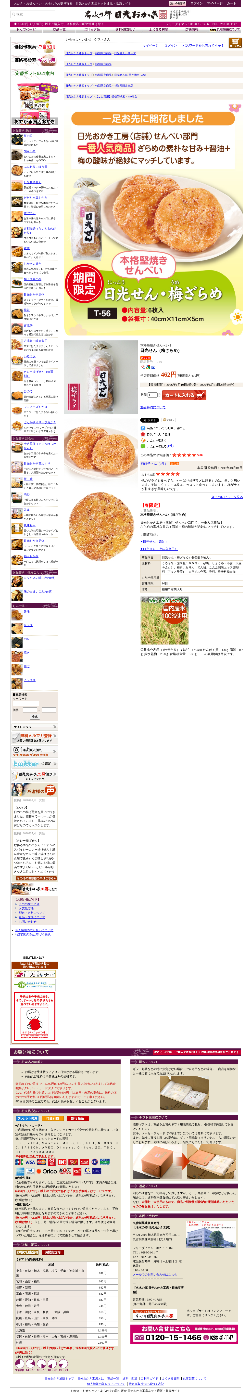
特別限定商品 (103, 53)
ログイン (196, 3)
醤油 (27, 611)
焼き (27, 652)
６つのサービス (29, 904)
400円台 (132, 96)
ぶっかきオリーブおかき (40, 422)
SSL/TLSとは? (33, 957)
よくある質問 (170, 1378)
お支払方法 (26, 908)
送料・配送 (130, 1378)
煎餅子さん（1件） (154, 463)
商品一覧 (113, 1378)
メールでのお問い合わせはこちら (155, 1274)
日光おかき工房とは (90, 1378)
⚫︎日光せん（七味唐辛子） (159, 549)
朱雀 (27, 510)
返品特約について (153, 407)
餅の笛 (28, 136)
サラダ (28, 625)
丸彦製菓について (194, 1378)
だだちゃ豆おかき (35, 197)
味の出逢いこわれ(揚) (38, 591)
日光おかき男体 (34, 294)
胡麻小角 (30, 151)
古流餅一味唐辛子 (35, 341)
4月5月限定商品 (123, 85)
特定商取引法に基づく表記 (32, 934)
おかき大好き (32, 263)
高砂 (27, 494)
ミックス (30, 680)
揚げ (27, 666)
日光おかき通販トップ (78, 53)
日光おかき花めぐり (37, 463)
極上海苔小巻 (32, 279)
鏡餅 (27, 248)
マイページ (215, 3)
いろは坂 (30, 356)
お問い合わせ (28, 921)
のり (27, 639)
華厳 (27, 310)
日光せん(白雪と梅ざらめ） (131, 74)
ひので (28, 391)
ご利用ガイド (149, 1378)
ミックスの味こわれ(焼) (39, 578)
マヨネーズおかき (35, 407)
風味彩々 (30, 525)
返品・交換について (32, 917)
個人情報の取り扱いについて (34, 930)
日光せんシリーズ (125, 53)
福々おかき (31, 556)
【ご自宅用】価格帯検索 (110, 96)
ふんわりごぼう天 (35, 166)
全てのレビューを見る (227, 497)
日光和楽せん (32, 182)
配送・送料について (32, 913)
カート (231, 3)
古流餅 (28, 325)
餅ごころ (30, 213)
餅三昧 (28, 479)
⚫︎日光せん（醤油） (154, 541)
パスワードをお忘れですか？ (203, 45)
